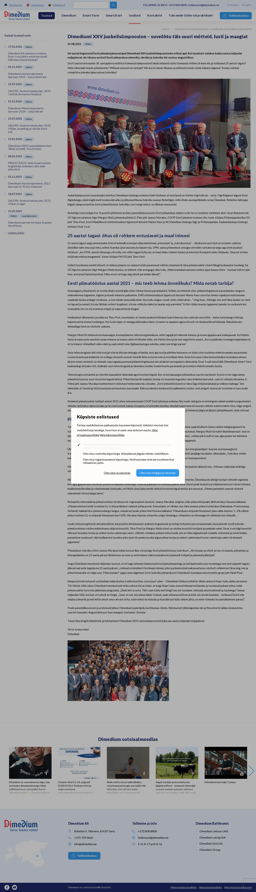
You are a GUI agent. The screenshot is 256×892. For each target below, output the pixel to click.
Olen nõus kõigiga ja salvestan (158, 472)
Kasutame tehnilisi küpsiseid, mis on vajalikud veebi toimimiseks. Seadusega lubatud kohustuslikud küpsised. (127, 446)
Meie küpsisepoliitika (112, 435)
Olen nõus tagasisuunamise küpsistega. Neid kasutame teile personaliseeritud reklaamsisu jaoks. (128, 461)
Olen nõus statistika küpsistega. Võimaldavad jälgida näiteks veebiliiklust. (126, 453)
